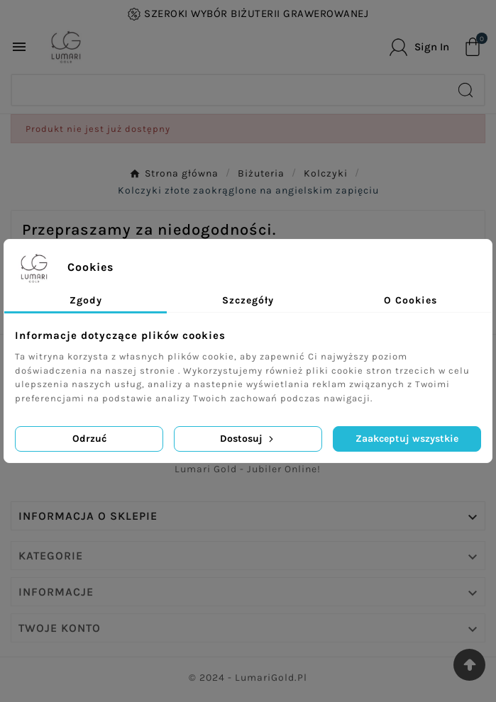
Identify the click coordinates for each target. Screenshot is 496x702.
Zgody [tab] (86, 300)
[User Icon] (419, 47)
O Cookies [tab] (410, 300)
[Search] (229, 90)
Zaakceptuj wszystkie (407, 439)
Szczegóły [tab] (248, 300)
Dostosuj (248, 439)
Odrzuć (89, 439)
